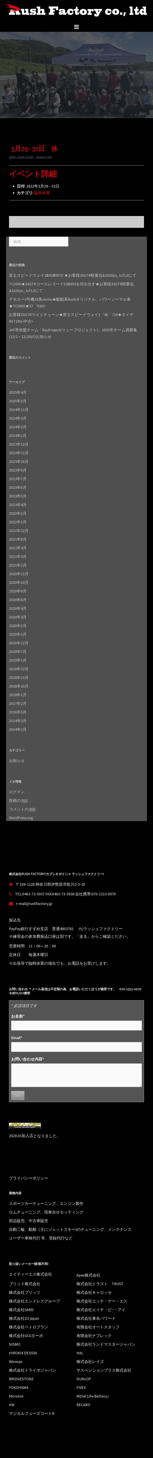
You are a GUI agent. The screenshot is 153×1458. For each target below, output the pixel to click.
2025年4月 (18, 392)
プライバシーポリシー (28, 1178)
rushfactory (44, 157)
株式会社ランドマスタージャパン (105, 1344)
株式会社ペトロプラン (28, 1326)
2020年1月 (18, 634)
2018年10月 (19, 686)
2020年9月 (18, 591)
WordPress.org (21, 817)
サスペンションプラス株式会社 (103, 1370)
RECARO (83, 1404)
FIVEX (81, 1387)
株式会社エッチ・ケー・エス (101, 1301)
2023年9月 (18, 470)
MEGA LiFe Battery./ (92, 1396)
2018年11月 (19, 677)
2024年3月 (18, 418)
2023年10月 (19, 461)
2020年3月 (18, 617)
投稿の (18, 800)
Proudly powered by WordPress (32, 1451)
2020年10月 (19, 582)
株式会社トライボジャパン (32, 1370)
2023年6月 (18, 487)
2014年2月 (18, 729)
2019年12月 (19, 642)
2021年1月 (18, 565)
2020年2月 (18, 625)
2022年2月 (18, 513)
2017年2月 (18, 703)
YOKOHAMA (18, 1387)
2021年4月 (18, 547)
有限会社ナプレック (94, 1335)
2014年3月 (18, 720)
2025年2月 (18, 400)
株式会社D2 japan (24, 1318)
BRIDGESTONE (21, 1378)
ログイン (17, 791)
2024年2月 (18, 426)
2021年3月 (18, 556)
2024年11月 (19, 409)
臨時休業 (42, 192)
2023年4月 (18, 504)
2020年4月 (18, 608)
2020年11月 (19, 573)
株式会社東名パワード (96, 1318)
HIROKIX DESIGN (23, 1352)
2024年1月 (18, 435)
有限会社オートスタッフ (98, 1326)
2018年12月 (19, 668)
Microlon (16, 1396)
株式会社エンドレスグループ (34, 1301)
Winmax (15, 1361)
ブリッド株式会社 (24, 1283)
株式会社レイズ (90, 1361)
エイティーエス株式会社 (30, 1274)
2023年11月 (19, 452)
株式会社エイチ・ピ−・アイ (100, 1309)
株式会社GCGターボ (26, 1335)
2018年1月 (18, 694)
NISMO (14, 1344)
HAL (79, 1352)
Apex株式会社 (88, 1275)
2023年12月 (19, 444)
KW (11, 1404)
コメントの (22, 809)
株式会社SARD (21, 1309)
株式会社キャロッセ (94, 1292)
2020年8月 (18, 599)
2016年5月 (18, 712)
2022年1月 (18, 521)
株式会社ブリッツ (24, 1292)
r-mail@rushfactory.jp (34, 903)
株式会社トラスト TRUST (99, 1283)
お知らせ (17, 760)
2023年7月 (18, 478)
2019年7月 (18, 651)
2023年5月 (18, 496)
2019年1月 (18, 660)
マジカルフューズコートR (31, 1413)
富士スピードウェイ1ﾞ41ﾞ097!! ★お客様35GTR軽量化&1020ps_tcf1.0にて (72, 275)
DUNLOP (83, 1378)
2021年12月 (19, 530)
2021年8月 (18, 539)
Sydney (80, 1451)
